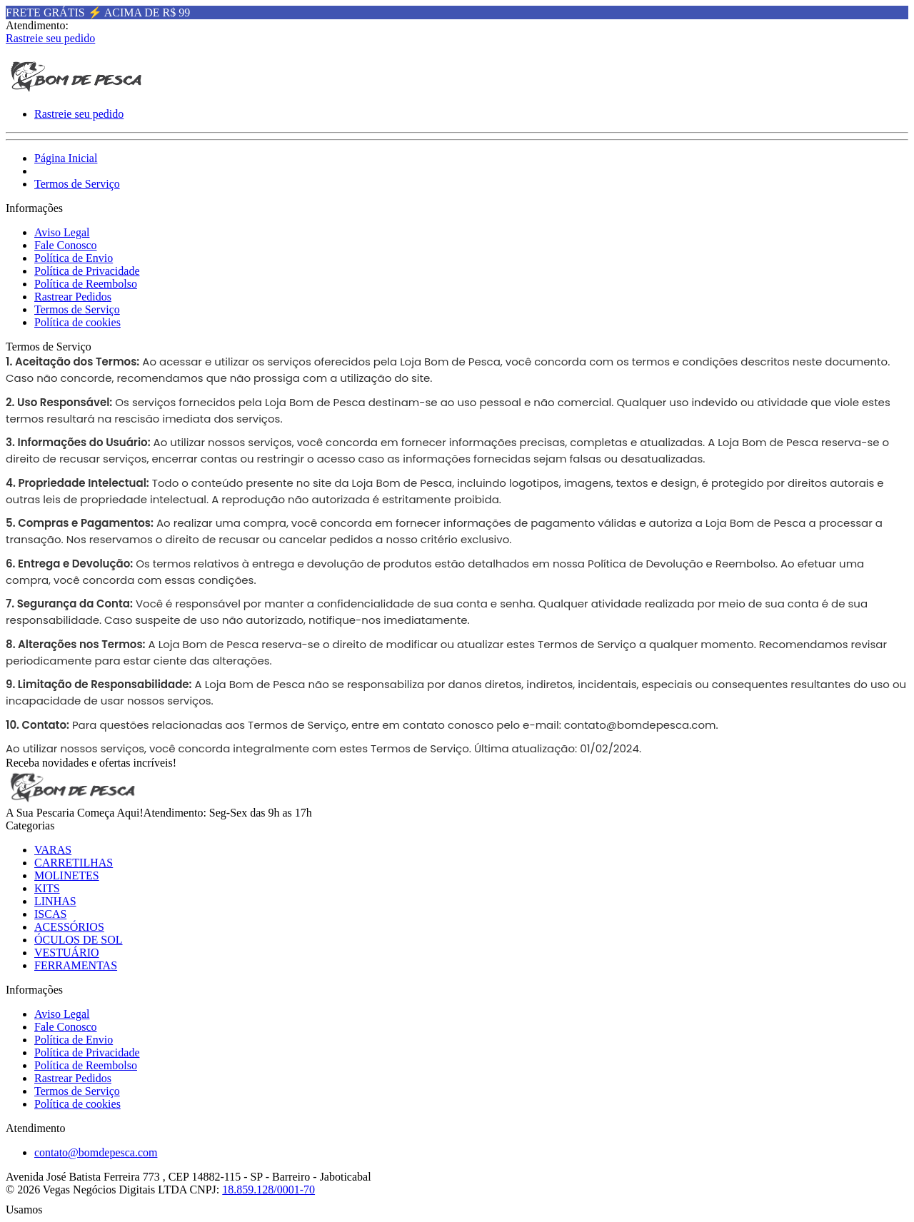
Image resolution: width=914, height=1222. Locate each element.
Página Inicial (65, 158)
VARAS (52, 850)
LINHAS (55, 901)
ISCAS (50, 914)
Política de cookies (77, 322)
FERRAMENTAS (75, 965)
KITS (47, 888)
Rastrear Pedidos (72, 297)
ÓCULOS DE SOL (78, 940)
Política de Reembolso (85, 284)
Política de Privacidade (87, 271)
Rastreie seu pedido (50, 38)
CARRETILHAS (73, 863)
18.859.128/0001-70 (268, 1189)
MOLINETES (66, 875)
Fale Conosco (65, 245)
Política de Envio (73, 258)
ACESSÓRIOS (69, 927)
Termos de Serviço (77, 184)
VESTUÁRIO (66, 952)
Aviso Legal (61, 232)
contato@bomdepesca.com (640, 724)
